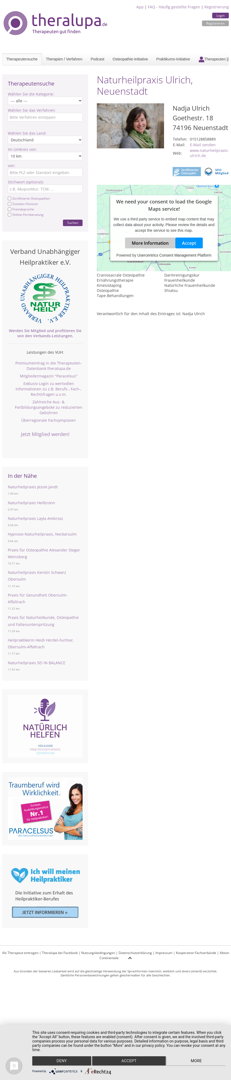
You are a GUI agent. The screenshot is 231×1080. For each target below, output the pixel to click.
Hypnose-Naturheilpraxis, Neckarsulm (42, 534)
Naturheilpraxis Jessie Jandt (33, 486)
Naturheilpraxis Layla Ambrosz (35, 518)
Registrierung (216, 6)
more (196, 1061)
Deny (61, 1061)
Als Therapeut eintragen (20, 952)
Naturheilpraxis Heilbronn (31, 502)
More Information (150, 243)
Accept (189, 243)
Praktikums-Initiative (173, 59)
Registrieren (215, 23)
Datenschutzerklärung (135, 952)
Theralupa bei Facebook (60, 952)
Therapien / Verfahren (64, 59)
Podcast (97, 59)
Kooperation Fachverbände (196, 952)
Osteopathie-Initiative (130, 59)
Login (220, 15)
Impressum (163, 952)
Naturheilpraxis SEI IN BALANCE (36, 662)
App (140, 6)
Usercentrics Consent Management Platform (174, 255)
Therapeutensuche (22, 59)
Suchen (72, 222)
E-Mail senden (203, 144)
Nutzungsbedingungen (98, 952)
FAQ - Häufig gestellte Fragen (174, 6)
